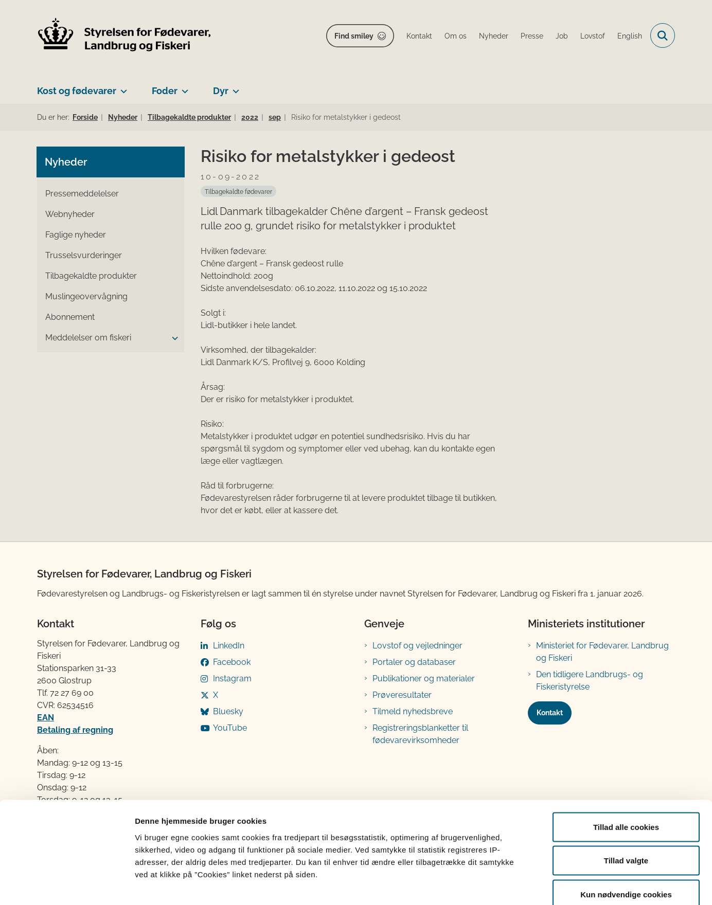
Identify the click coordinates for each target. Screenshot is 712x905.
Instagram (232, 678)
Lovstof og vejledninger (417, 645)
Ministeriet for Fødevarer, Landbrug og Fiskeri (602, 652)
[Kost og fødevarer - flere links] (121, 86)
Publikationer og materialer (423, 678)
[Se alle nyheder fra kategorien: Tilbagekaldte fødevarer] (238, 191)
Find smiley (353, 36)
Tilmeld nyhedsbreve (412, 711)
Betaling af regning (75, 730)
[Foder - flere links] (182, 86)
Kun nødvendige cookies (626, 837)
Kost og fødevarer (76, 90)
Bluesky (228, 711)
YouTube (230, 728)
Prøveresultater (402, 695)
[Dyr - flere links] (233, 86)
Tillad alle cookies (626, 770)
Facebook (232, 662)
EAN (45, 717)
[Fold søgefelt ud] (662, 35)
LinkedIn (228, 645)
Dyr (220, 90)
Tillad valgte (626, 804)
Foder (164, 90)
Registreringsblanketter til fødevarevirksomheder (420, 734)
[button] (172, 338)
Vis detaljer (535, 884)
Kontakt (550, 713)
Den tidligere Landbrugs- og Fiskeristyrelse (589, 680)
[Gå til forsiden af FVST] (124, 35)
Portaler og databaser (414, 662)
